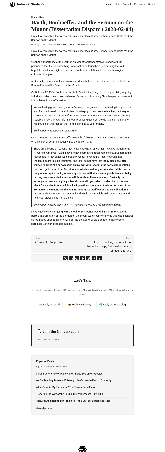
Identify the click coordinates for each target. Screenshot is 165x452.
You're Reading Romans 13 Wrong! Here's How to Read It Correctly (73, 380)
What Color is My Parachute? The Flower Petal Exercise (67, 387)
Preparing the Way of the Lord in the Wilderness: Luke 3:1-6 (69, 393)
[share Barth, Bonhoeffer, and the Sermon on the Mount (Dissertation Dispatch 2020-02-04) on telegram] (94, 258)
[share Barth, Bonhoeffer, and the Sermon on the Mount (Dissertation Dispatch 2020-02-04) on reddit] (77, 258)
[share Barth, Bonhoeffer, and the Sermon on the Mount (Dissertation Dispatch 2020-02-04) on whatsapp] (88, 258)
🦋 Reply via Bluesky (79, 304)
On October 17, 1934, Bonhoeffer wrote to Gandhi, (59, 92)
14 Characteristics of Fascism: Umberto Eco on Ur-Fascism (69, 373)
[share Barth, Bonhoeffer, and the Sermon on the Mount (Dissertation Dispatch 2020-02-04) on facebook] (82, 258)
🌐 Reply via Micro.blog (112, 304)
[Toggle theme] (42, 4)
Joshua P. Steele (25, 4)
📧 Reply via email (49, 304)
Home (34, 17)
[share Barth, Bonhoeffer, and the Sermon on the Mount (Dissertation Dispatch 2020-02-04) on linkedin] (71, 258)
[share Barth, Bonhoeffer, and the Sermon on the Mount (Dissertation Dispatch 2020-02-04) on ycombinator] (99, 258)
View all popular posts (47, 408)
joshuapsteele (60, 44)
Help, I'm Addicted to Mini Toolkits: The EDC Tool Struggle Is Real (73, 400)
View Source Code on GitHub (80, 44)
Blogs (42, 17)
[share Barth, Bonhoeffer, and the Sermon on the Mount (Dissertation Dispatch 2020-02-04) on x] (65, 258)
